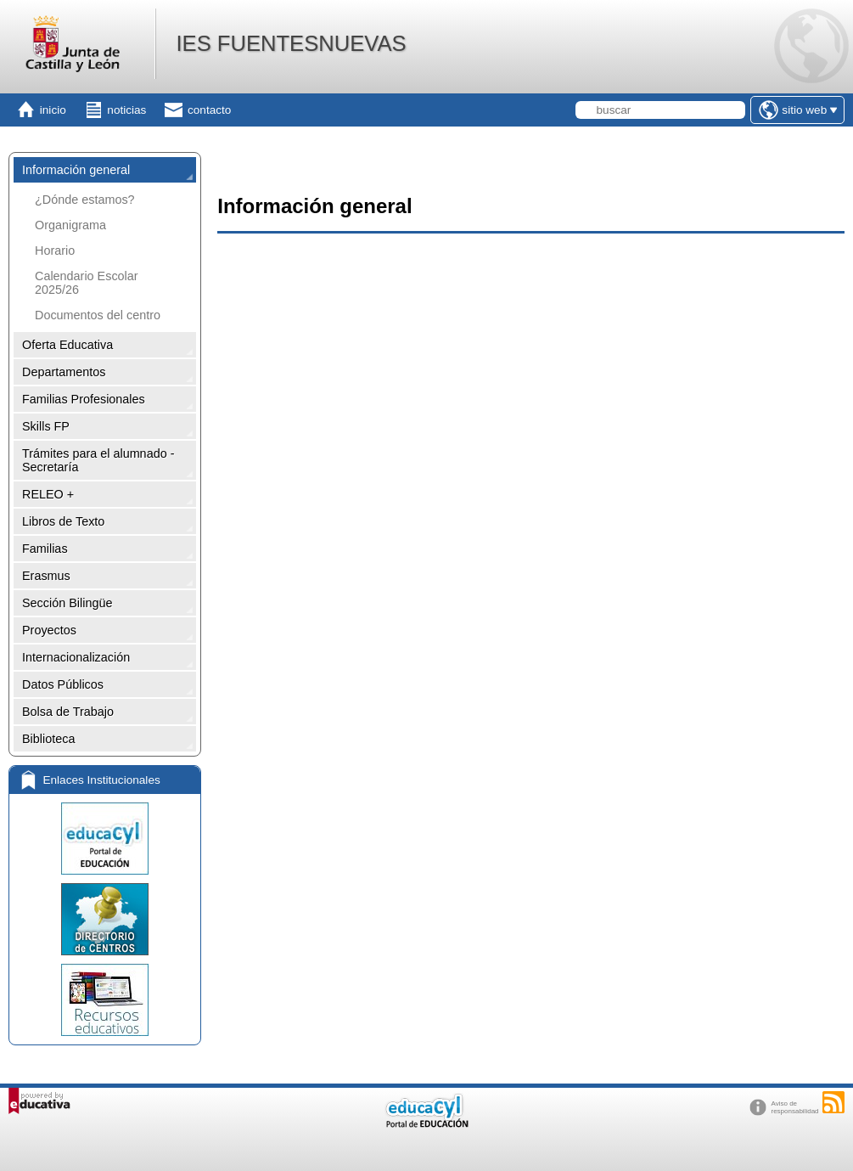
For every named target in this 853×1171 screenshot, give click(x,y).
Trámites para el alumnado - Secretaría (98, 460)
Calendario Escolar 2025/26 (86, 282)
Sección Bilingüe (67, 603)
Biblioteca (48, 739)
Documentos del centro (97, 315)
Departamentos (63, 372)
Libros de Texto (63, 521)
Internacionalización (76, 657)
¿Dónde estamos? (85, 199)
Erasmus (46, 576)
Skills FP (46, 426)
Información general (76, 170)
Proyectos (49, 630)
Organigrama (70, 225)
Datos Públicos (63, 684)
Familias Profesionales (83, 399)
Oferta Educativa (67, 345)
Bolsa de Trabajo (68, 711)
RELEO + (48, 494)
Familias (45, 548)
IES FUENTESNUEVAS (291, 43)
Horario (55, 250)
